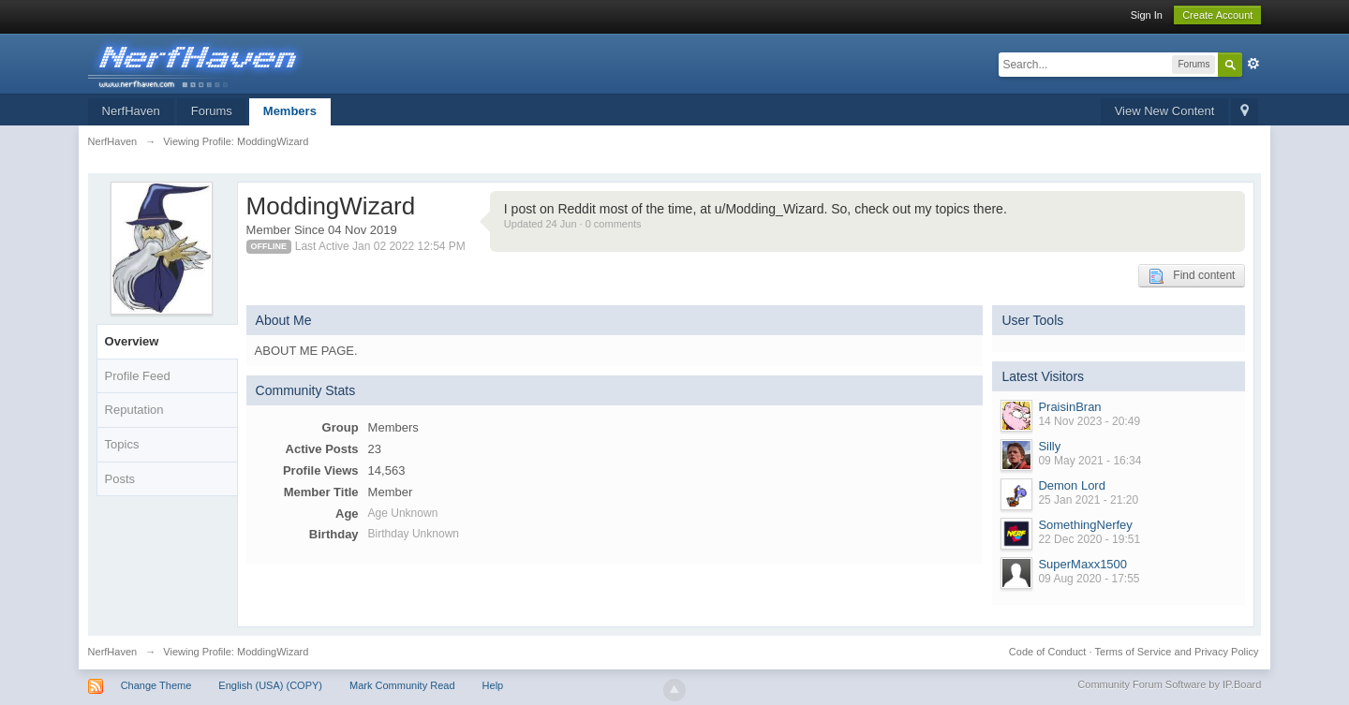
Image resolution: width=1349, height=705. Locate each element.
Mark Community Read (401, 685)
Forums (211, 111)
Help (493, 685)
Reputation (134, 410)
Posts (120, 479)
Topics (122, 444)
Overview (132, 341)
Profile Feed (137, 376)
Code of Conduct (1048, 651)
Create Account (1217, 15)
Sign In (1147, 15)
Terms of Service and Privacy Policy (1177, 651)
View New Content (1165, 111)
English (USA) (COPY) (270, 685)
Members (290, 111)
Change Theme (156, 685)
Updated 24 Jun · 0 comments (573, 223)
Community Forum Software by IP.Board (1169, 684)
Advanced (1253, 63)
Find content (1192, 276)
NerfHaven (131, 111)
